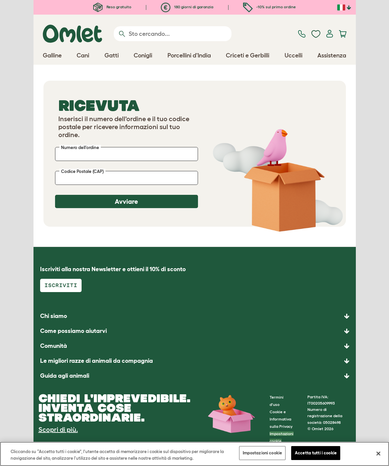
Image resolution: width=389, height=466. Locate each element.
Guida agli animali (64, 375)
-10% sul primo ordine (269, 7)
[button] (194, 375)
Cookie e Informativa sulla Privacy (281, 419)
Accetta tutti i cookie (316, 452)
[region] (194, 454)
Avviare (126, 201)
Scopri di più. (58, 429)
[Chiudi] (378, 453)
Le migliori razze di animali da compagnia (96, 360)
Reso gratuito (112, 7)
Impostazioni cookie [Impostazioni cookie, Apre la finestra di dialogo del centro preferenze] (262, 452)
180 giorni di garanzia (187, 7)
